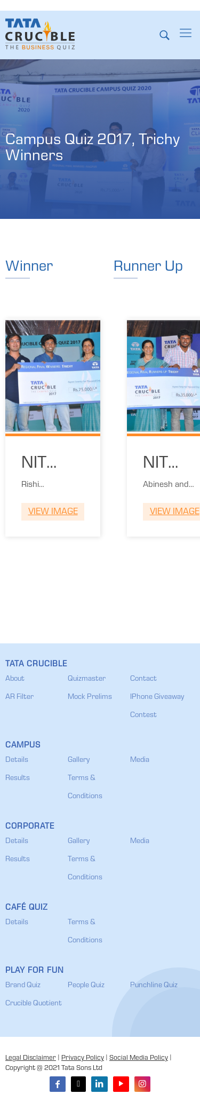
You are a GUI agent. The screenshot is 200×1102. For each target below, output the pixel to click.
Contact (143, 679)
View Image (53, 512)
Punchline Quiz (154, 985)
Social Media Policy (138, 1058)
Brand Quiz (23, 985)
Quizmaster (87, 679)
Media (139, 760)
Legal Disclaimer (30, 1058)
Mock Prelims (90, 697)
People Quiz (86, 985)
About (15, 679)
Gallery (79, 760)
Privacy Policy (82, 1058)
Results (17, 778)
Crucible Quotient (33, 1003)
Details (16, 760)
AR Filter (19, 697)
